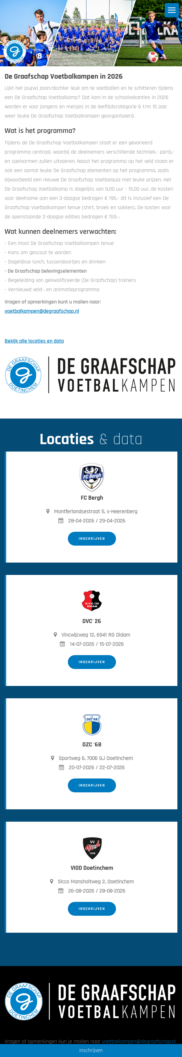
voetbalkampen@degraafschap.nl (42, 311)
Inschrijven (92, 538)
